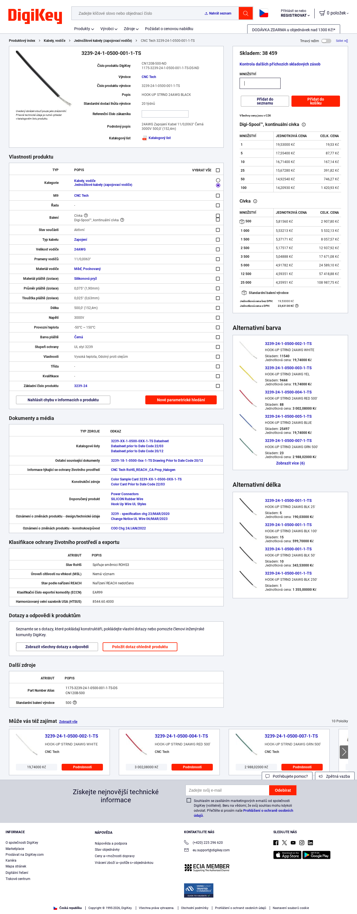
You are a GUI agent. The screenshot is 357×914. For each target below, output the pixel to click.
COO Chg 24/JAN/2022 (128, 528)
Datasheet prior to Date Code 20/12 (137, 451)
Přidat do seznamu (265, 101)
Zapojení (80, 240)
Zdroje (129, 28)
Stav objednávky (107, 850)
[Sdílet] (342, 41)
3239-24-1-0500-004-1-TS (288, 392)
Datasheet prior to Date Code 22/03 (137, 446)
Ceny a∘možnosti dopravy (115, 856)
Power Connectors (125, 494)
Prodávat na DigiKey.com (25, 855)
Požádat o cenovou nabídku (169, 28)
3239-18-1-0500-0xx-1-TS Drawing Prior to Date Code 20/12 (157, 461)
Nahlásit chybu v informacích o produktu (63, 400)
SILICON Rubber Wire (127, 499)
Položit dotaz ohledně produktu (140, 647)
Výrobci (107, 28)
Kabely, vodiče (54, 41)
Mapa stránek (16, 866)
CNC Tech (149, 77)
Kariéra (11, 860)
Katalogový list (156, 138)
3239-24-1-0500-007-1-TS (288, 440)
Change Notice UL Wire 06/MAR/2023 (139, 519)
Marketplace (15, 849)
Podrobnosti (82, 767)
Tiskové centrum (18, 879)
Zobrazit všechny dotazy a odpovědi (57, 647)
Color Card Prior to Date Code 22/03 (138, 484)
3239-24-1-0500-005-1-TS (288, 416)
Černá (78, 337)
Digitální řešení (17, 873)
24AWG (80, 249)
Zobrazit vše (68, 722)
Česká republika (68, 908)
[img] (35, 17)
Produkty (82, 28)
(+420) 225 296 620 (203, 843)
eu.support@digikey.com (207, 850)
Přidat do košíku (315, 101)
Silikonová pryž (85, 279)
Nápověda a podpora (111, 843)
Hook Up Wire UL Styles (128, 504)
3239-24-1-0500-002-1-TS (288, 343)
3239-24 (80, 386)
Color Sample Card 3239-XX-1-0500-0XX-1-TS (146, 479)
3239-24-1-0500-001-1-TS (288, 500)
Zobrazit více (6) (290, 463)
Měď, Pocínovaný (87, 269)
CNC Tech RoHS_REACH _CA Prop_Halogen (143, 470)
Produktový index (22, 41)
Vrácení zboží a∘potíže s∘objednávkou (124, 863)
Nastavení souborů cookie (291, 908)
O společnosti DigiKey (22, 843)
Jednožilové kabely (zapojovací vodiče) (103, 41)
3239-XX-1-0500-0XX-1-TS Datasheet (140, 441)
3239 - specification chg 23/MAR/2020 (140, 514)
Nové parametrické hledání (181, 400)
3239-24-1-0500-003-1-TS (288, 368)
